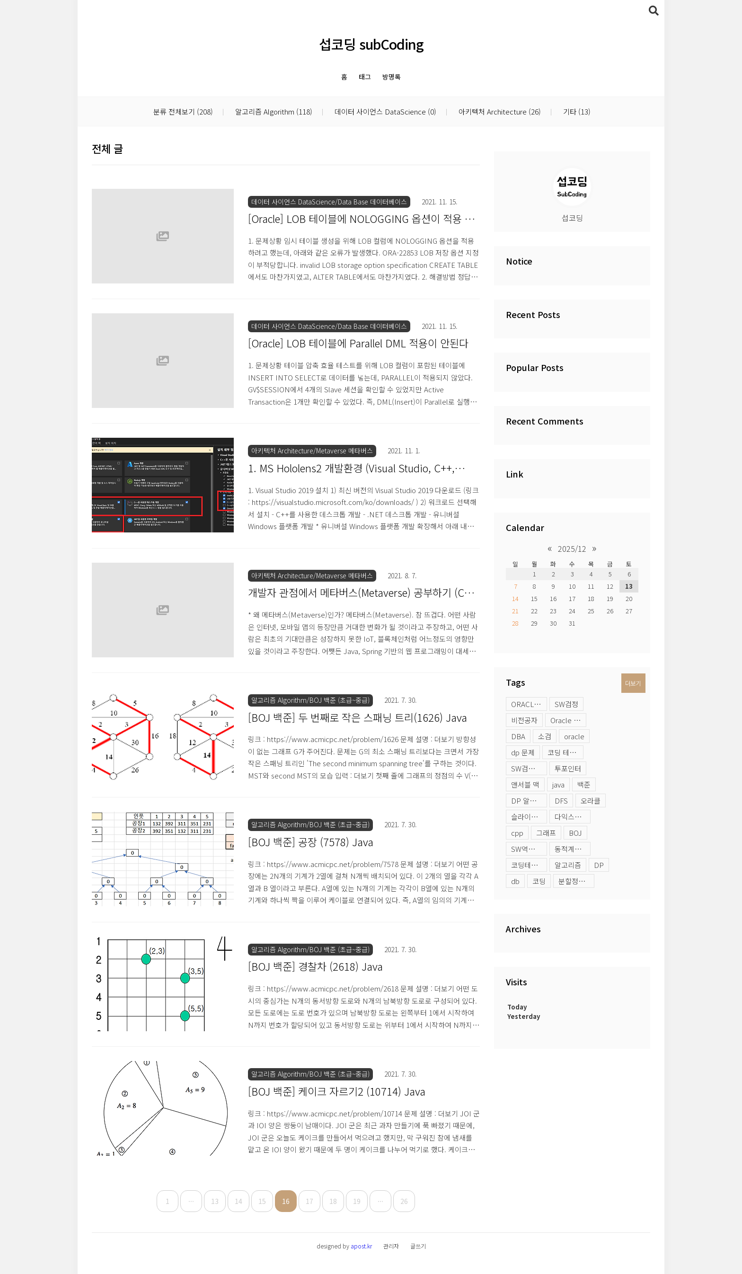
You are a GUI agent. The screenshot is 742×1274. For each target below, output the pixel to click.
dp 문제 (523, 752)
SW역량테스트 (529, 849)
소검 (544, 736)
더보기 (633, 683)
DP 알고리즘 (529, 800)
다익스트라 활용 (573, 817)
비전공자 (524, 720)
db (515, 881)
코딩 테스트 (565, 752)
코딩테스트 (527, 865)
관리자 (391, 1246)
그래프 (546, 833)
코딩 (539, 881)
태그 (365, 76)
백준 (584, 784)
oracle (574, 736)
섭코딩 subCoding (371, 43)
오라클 (591, 800)
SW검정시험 (529, 768)
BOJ (575, 833)
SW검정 (566, 704)
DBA (518, 736)
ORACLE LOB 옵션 (529, 704)
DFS (561, 800)
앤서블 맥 (525, 784)
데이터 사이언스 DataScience (384, 111)
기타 (576, 111)
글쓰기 (418, 1246)
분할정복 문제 (576, 881)
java (558, 784)
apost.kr (361, 1246)
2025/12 (572, 548)
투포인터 (568, 768)
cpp (517, 833)
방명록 (391, 76)
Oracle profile (568, 720)
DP (599, 865)
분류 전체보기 (183, 111)
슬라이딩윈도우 (529, 817)
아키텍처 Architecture (499, 111)
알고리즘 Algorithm (272, 111)
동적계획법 (571, 849)
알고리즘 (568, 865)
